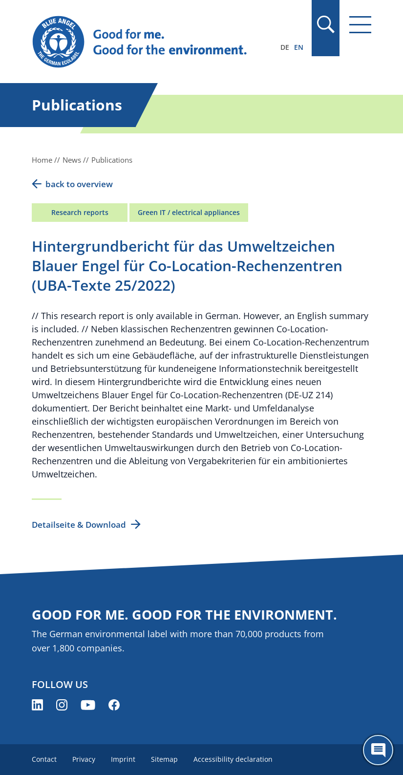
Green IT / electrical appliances (189, 212)
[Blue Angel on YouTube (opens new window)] (88, 704)
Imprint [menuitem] (123, 759)
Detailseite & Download (79, 524)
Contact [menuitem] (44, 759)
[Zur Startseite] (150, 42)
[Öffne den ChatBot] (378, 750)
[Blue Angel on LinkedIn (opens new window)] (37, 704)
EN (298, 47)
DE (284, 47)
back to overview (79, 184)
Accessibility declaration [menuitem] (233, 759)
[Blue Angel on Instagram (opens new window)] (61, 704)
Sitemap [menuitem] (164, 759)
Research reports (79, 212)
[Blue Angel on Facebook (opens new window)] (114, 704)
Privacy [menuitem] (83, 759)
